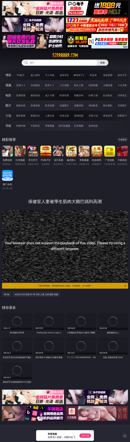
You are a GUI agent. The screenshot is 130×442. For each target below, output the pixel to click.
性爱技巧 (122, 115)
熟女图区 (107, 105)
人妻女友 (49, 115)
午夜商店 (35, 125)
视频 (8, 85)
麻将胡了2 (79, 75)
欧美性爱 (64, 95)
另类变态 (122, 95)
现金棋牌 (107, 75)
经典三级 (93, 95)
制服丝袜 (78, 95)
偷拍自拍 (35, 95)
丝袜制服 (93, 85)
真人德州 (35, 75)
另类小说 (93, 115)
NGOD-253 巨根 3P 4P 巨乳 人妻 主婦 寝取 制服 (36, 294)
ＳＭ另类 (122, 85)
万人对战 (49, 75)
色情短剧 (93, 125)
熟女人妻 (78, 85)
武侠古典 (64, 115)
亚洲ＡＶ (20, 85)
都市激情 (20, 115)
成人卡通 (49, 95)
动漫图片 (64, 105)
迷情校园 (78, 115)
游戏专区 (64, 75)
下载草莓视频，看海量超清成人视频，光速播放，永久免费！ (82, 285)
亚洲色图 (35, 105)
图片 (8, 105)
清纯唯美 (93, 105)
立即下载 (85, 435)
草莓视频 (49, 125)
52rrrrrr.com (65, 55)
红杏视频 (78, 125)
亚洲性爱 (20, 95)
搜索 (102, 62)
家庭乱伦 (35, 115)
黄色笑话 (107, 115)
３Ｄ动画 (64, 85)
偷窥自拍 (20, 105)
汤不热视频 (64, 125)
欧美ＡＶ (49, 85)
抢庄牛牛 (122, 75)
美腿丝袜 (78, 105)
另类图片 (122, 105)
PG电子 (21, 75)
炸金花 (93, 75)
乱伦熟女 (107, 95)
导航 (8, 126)
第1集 (6, 294)
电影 (8, 95)
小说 (8, 115)
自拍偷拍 (35, 85)
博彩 (8, 75)
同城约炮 (20, 125)
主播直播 (107, 85)
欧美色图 (49, 105)
